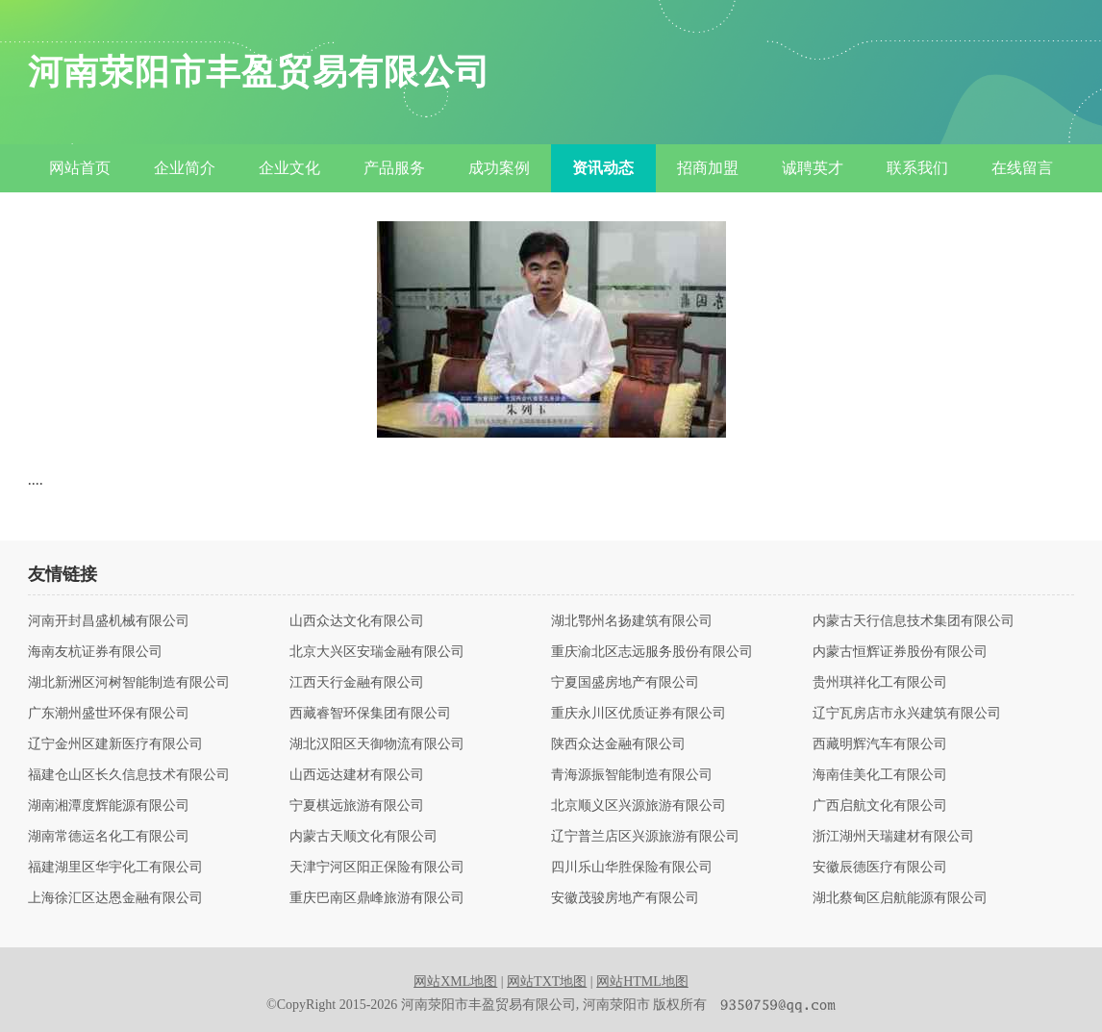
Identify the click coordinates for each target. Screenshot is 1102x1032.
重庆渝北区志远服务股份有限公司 (652, 652)
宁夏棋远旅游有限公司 (356, 806)
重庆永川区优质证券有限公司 (638, 713)
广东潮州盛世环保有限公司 (108, 713)
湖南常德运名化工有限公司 (108, 836)
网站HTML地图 (642, 981)
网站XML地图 (455, 981)
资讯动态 (603, 168)
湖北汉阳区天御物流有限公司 (376, 744)
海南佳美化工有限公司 (880, 775)
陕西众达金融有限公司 (618, 744)
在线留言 (1022, 168)
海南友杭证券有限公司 (95, 652)
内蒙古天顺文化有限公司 (363, 836)
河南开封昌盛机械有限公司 (108, 621)
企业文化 (289, 168)
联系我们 (917, 168)
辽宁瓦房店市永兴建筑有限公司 (907, 713)
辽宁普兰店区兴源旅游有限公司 (645, 836)
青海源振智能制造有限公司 (632, 775)
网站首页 (80, 168)
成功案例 (499, 168)
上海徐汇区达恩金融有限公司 (115, 898)
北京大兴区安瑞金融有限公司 (376, 652)
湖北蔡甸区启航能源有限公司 (900, 898)
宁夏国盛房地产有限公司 (625, 683)
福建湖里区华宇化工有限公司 (115, 867)
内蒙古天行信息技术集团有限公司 (913, 621)
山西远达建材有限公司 (356, 775)
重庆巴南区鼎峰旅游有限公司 (376, 898)
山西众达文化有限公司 (356, 621)
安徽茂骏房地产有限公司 (625, 898)
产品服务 (394, 168)
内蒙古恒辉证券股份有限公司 (900, 652)
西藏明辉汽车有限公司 (880, 744)
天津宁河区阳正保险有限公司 (376, 867)
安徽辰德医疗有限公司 (880, 867)
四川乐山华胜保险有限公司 (632, 867)
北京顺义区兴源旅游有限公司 (638, 806)
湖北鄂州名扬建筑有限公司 (632, 621)
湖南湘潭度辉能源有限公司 (108, 806)
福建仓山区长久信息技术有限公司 (129, 775)
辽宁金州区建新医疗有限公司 (115, 744)
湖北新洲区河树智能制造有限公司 (129, 683)
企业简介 (184, 168)
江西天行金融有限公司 (356, 683)
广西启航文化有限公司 (880, 806)
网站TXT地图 (547, 981)
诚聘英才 (812, 168)
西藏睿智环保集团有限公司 (370, 713)
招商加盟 (708, 168)
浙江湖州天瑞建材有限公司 (893, 836)
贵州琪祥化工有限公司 (880, 683)
